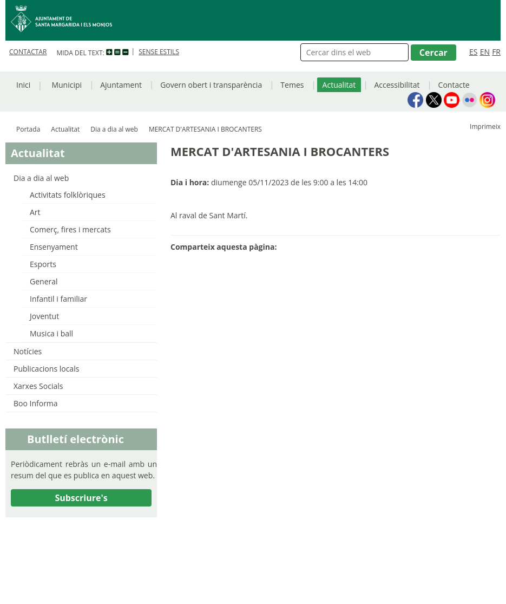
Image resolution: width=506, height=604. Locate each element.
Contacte (454, 85)
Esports (43, 264)
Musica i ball (51, 333)
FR (496, 52)
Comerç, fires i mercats (70, 229)
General (44, 281)
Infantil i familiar (58, 299)
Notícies (28, 351)
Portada (28, 129)
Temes (292, 85)
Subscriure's (81, 498)
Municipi (66, 85)
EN (485, 52)
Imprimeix (485, 126)
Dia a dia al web (114, 129)
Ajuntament (121, 85)
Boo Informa (36, 403)
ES (473, 52)
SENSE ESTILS (159, 51)
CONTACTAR (28, 51)
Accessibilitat (396, 85)
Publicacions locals (46, 368)
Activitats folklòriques (68, 195)
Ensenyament (54, 247)
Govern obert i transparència (211, 85)
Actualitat (339, 85)
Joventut (44, 316)
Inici (23, 85)
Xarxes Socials (38, 386)
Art (35, 212)
